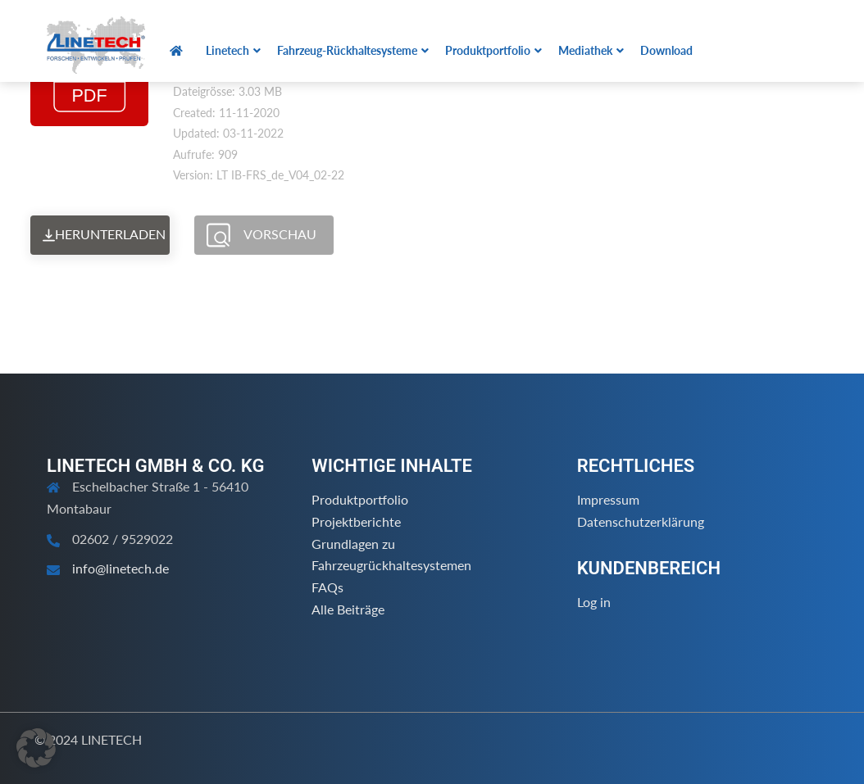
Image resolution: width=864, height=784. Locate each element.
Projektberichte (356, 521)
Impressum (608, 499)
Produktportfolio (359, 499)
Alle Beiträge (347, 609)
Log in (594, 602)
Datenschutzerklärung (640, 521)
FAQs (327, 587)
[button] (36, 748)
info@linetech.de (120, 568)
